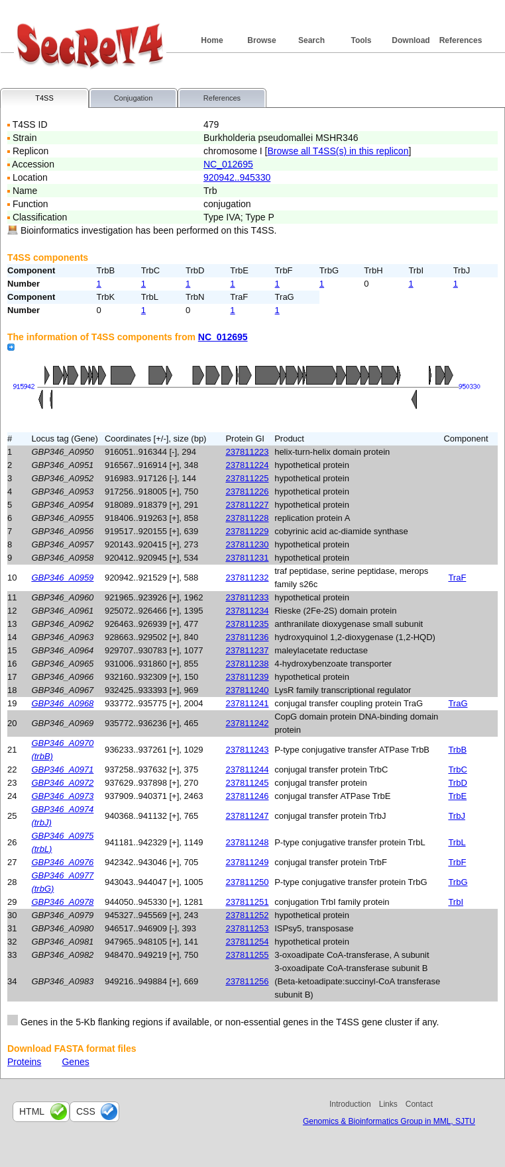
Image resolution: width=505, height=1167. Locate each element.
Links (388, 1104)
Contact (419, 1104)
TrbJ (456, 816)
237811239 (246, 677)
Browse (261, 40)
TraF (457, 578)
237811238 (246, 664)
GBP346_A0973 (62, 796)
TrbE (457, 796)
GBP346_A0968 (62, 703)
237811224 (246, 465)
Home (212, 40)
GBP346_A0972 (62, 783)
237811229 (246, 531)
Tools (361, 40)
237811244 (246, 769)
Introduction (350, 1104)
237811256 (246, 981)
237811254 (246, 942)
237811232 (246, 578)
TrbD (457, 783)
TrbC (457, 769)
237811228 (246, 518)
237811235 (246, 624)
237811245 (246, 783)
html (31, 1111)
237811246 (246, 796)
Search (311, 40)
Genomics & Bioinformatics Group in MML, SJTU (389, 1121)
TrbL (456, 842)
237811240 (246, 690)
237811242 (246, 723)
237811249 (246, 862)
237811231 (246, 558)
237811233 (246, 597)
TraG (457, 703)
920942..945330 (236, 177)
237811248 (246, 842)
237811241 (246, 703)
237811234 (246, 611)
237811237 (246, 650)
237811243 (246, 750)
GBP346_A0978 (62, 902)
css (85, 1111)
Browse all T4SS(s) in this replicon (337, 151)
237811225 (246, 478)
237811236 (246, 637)
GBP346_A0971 (62, 769)
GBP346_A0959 (62, 578)
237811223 (246, 452)
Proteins (24, 1061)
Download (410, 40)
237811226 (246, 491)
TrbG (457, 882)
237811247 (246, 816)
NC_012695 (228, 164)
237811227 (246, 505)
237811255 (246, 955)
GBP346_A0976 (62, 862)
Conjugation (133, 98)
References (460, 40)
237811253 (246, 928)
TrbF (457, 862)
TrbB (457, 750)
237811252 (246, 915)
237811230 (246, 544)
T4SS (44, 98)
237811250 (246, 882)
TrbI (455, 902)
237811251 (246, 902)
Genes (75, 1061)
